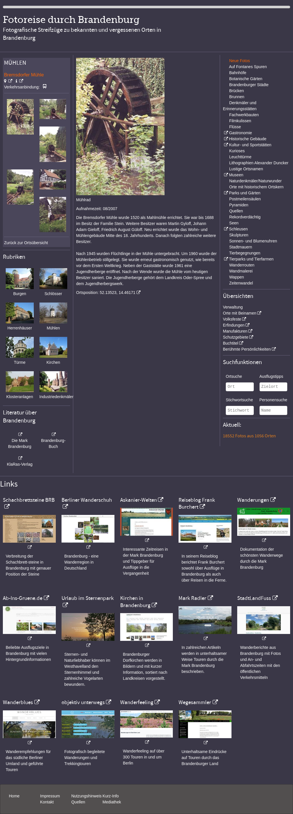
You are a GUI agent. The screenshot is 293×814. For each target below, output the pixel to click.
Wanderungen (253, 500)
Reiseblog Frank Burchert (197, 503)
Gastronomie (240, 133)
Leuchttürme (240, 157)
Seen (234, 223)
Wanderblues (18, 702)
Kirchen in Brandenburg (135, 601)
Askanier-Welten (138, 500)
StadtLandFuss (254, 598)
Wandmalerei (241, 271)
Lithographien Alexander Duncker (258, 163)
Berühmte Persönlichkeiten (247, 349)
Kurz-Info (110, 796)
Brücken (236, 90)
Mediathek (111, 802)
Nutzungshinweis (86, 796)
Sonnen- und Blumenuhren (253, 241)
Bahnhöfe (237, 72)
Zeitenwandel (241, 283)
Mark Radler (192, 598)
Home (14, 796)
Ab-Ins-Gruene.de (22, 598)
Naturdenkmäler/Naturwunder (255, 181)
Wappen (236, 277)
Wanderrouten (241, 265)
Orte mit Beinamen (239, 313)
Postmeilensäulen (245, 199)
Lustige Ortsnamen (246, 169)
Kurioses (237, 151)
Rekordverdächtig (245, 217)
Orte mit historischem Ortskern (256, 187)
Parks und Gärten (244, 193)
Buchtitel (230, 343)
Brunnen (236, 96)
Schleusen (238, 229)
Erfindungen (234, 325)
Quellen (236, 211)
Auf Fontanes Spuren (248, 66)
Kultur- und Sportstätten (250, 145)
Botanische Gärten (245, 78)
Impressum (50, 796)
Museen (236, 175)
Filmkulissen (240, 120)
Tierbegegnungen (244, 253)
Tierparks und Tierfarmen (251, 259)
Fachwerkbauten (244, 114)
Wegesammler (195, 702)
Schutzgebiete (235, 337)
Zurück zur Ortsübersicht (26, 242)
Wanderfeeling (136, 702)
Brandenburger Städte (249, 84)
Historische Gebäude (247, 139)
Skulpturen (238, 235)
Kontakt (47, 802)
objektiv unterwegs (83, 702)
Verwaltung (233, 307)
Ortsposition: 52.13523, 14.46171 (105, 292)
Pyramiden (238, 205)
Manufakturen (235, 331)
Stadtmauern (240, 247)
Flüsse (235, 127)
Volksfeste (232, 319)
